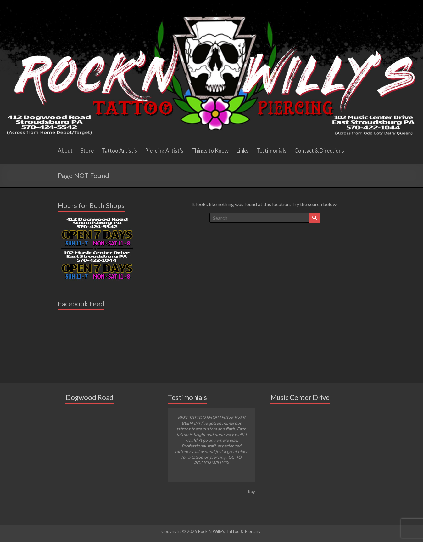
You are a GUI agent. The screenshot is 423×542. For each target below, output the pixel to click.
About (65, 150)
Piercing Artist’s (164, 150)
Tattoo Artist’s (119, 150)
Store (87, 150)
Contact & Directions (319, 150)
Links (242, 150)
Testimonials (271, 150)
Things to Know (210, 150)
